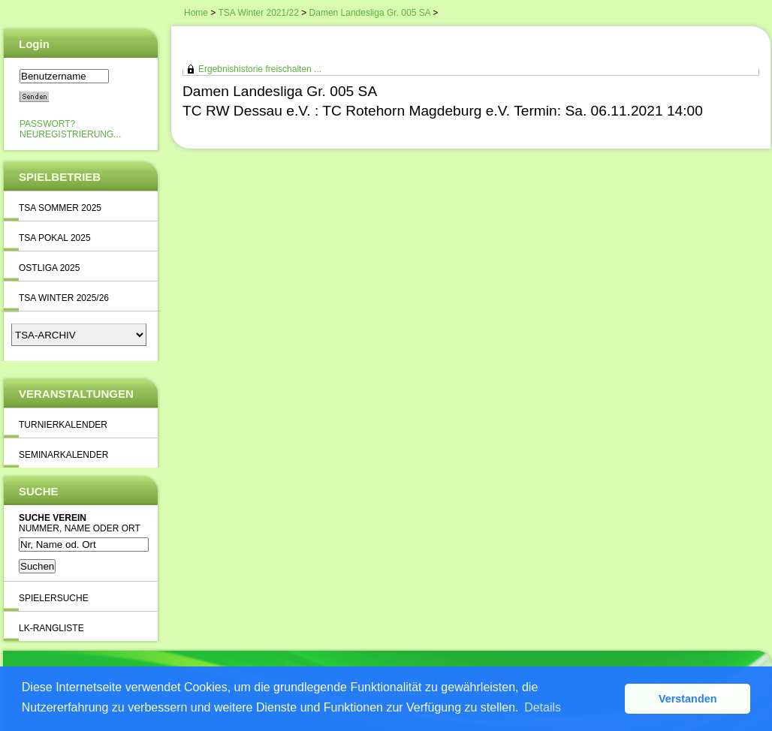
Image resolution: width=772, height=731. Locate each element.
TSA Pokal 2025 (55, 238)
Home (196, 13)
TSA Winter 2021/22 (258, 13)
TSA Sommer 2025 (60, 208)
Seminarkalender (63, 455)
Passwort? (47, 124)
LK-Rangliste (51, 628)
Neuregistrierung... (70, 134)
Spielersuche (54, 598)
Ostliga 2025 (49, 268)
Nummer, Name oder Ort (79, 528)
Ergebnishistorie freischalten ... (259, 69)
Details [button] (542, 707)
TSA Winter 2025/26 (64, 298)
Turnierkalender (63, 425)
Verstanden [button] (688, 699)
